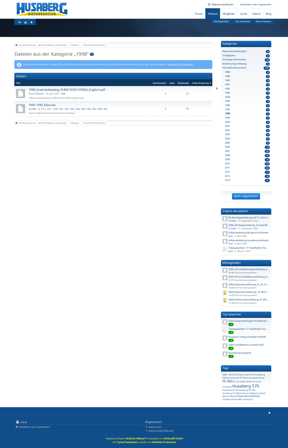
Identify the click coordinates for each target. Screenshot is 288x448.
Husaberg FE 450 (230, 393)
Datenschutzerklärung (160, 430)
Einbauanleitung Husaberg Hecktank (248, 240)
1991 (61, 109)
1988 (227, 72)
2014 (227, 180)
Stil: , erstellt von (144, 442)
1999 (105, 109)
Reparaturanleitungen (234, 51)
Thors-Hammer (36, 93)
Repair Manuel (229, 396)
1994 (77, 109)
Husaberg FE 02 (230, 390)
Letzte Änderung (200, 83)
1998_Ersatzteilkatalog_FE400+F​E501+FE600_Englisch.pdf (66, 90)
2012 (227, 171)
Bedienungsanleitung (234, 63)
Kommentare (159, 83)
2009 (227, 159)
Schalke (232, 220)
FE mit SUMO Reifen (243, 381)
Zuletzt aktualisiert (235, 211)
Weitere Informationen (180, 64)
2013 (227, 176)
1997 (94, 109)
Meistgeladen (231, 263)
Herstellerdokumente (234, 67)
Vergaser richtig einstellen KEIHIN (247, 336)
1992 (66, 109)
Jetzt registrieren (246, 196)
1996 (88, 109)
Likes (171, 83)
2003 (227, 134)
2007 (227, 151)
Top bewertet (231, 314)
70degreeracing (230, 377)
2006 (227, 146)
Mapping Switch (258, 393)
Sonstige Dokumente (234, 59)
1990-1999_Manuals (42, 105)
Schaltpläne (228, 55)
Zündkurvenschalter (232, 399)
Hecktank (227, 386)
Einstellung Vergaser (239, 352)
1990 (55, 109)
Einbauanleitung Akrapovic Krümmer (248, 232)
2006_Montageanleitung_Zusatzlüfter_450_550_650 (256, 225)
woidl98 (32, 109)
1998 (63, 93)
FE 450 (227, 381)
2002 (227, 130)
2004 (227, 138)
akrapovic (248, 399)
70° (240, 377)
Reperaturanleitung (249, 396)
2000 (227, 122)
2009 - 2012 (227, 374)
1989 (227, 76)
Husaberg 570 (245, 386)
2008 (227, 155)
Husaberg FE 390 (246, 390)
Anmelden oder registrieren (255, 4)
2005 (227, 142)
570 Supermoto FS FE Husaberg (249, 374)
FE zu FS (257, 381)
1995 (83, 109)
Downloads (183, 83)
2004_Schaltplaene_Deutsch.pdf (246, 344)
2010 (227, 163)
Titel (18, 83)
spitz (230, 236)
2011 (227, 167)
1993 (72, 109)
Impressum (154, 427)
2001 (227, 126)
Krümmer (244, 393)
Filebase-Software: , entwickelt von (144, 438)
